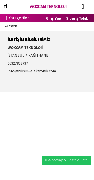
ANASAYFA (11, 26)
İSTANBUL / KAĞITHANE (28, 55)
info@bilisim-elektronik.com (32, 71)
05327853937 (18, 63)
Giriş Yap (53, 18)
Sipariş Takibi (77, 18)
